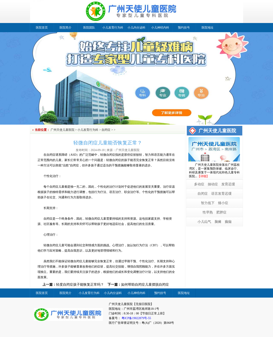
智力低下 (208, 203)
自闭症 (106, 129)
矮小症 (223, 203)
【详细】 (203, 176)
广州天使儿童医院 (62, 129)
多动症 (199, 184)
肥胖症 (221, 212)
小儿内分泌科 (136, 27)
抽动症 (213, 184)
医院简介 (65, 27)
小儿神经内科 (160, 27)
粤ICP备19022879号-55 (136, 318)
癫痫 (228, 221)
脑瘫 (218, 221)
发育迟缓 (228, 184)
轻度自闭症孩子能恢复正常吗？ (80, 284)
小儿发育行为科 (112, 27)
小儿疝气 (204, 221)
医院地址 (207, 27)
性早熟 (208, 212)
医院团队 (89, 27)
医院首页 (42, 27)
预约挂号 (184, 27)
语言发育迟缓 (221, 193)
